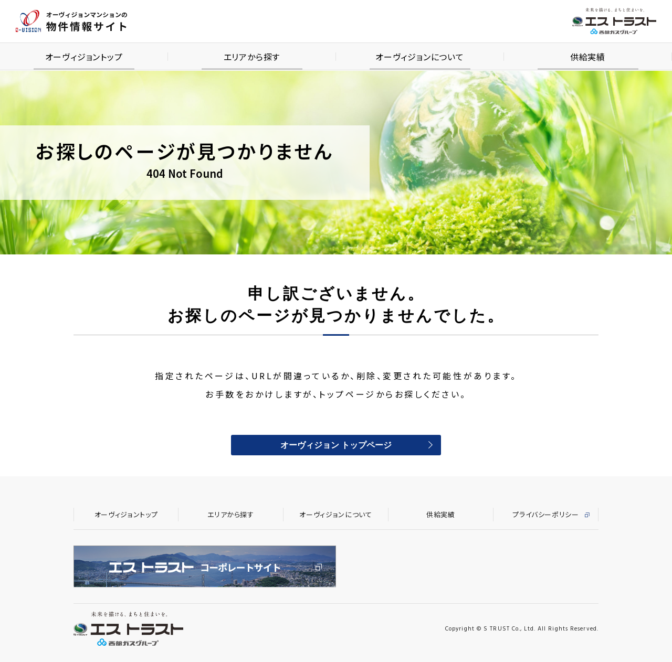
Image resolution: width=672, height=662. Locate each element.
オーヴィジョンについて (335, 514)
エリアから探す (230, 514)
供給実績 (440, 514)
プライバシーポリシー (545, 514)
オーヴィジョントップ (126, 514)
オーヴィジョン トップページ (336, 446)
